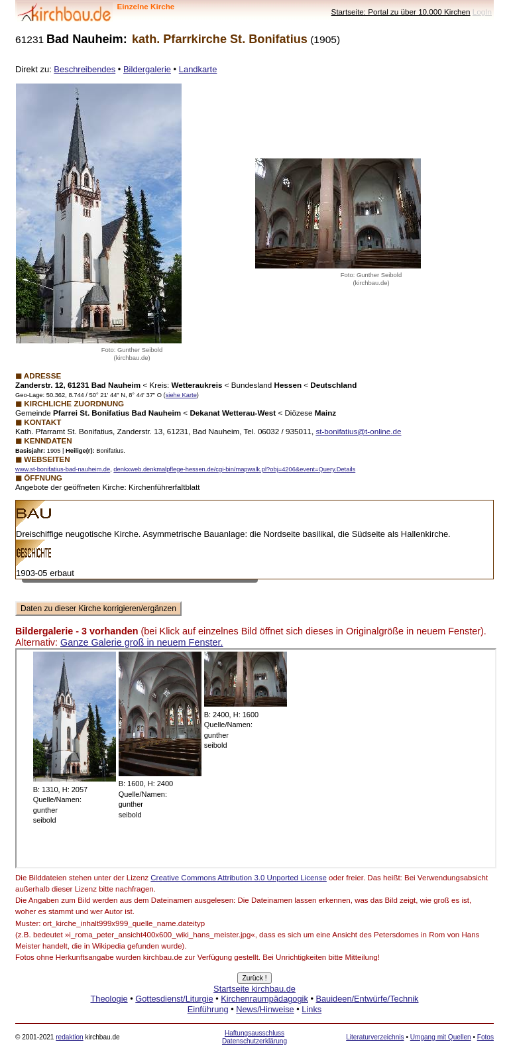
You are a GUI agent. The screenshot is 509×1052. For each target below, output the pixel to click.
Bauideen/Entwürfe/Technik (366, 999)
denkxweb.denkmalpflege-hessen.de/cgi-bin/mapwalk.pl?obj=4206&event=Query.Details (234, 469)
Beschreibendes (84, 69)
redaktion (69, 1037)
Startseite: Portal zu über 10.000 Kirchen (401, 11)
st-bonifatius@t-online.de (358, 431)
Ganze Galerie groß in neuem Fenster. (141, 642)
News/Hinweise (265, 1009)
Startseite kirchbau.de (254, 989)
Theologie (108, 999)
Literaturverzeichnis (375, 1037)
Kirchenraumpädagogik (264, 999)
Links (311, 1009)
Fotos (485, 1037)
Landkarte (198, 69)
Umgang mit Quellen (440, 1037)
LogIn (482, 11)
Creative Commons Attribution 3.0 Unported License (238, 878)
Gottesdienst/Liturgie (174, 999)
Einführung (208, 1009)
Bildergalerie (147, 69)
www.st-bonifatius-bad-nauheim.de (62, 469)
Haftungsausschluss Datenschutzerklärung (254, 1037)
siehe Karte (181, 395)
